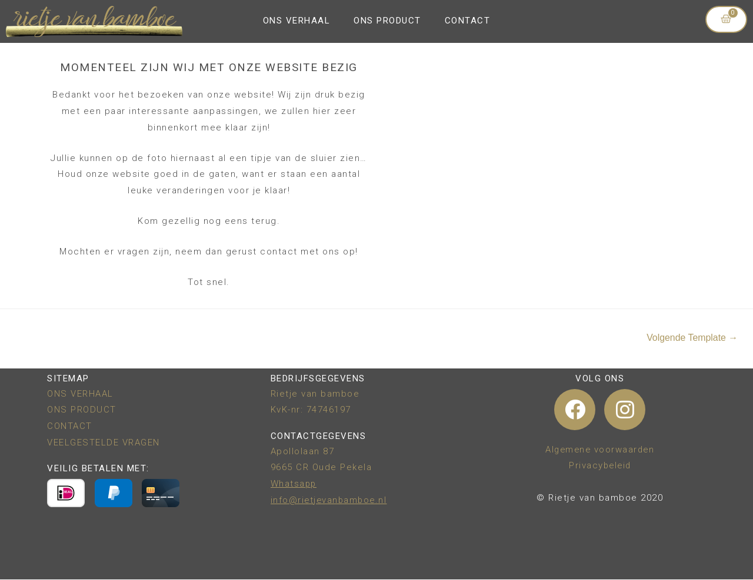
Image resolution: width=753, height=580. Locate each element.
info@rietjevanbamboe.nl (330, 500)
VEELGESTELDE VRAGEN (103, 442)
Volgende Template (692, 338)
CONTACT (468, 20)
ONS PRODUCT (387, 20)
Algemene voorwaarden (600, 449)
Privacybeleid (600, 466)
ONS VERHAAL (297, 20)
